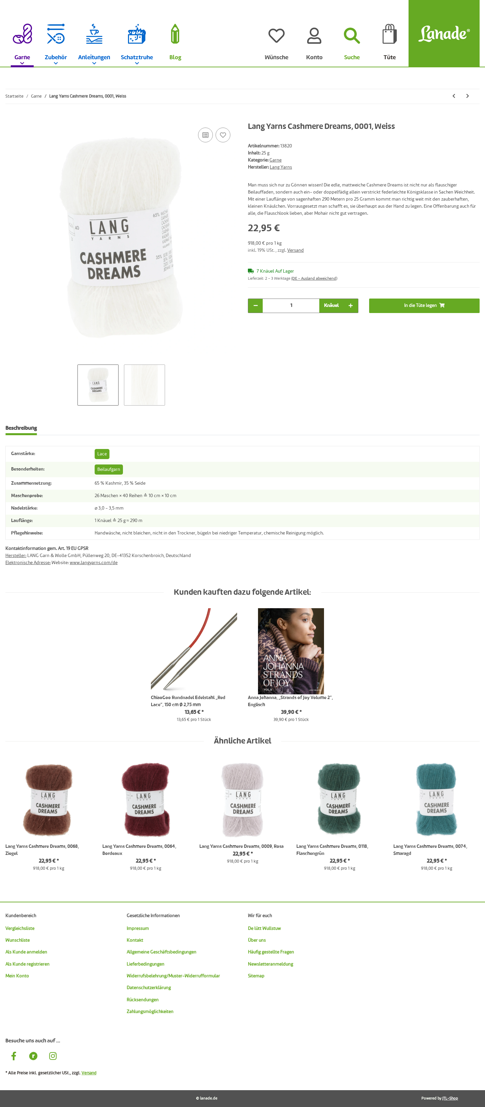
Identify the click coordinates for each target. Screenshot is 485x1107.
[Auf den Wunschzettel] (223, 135)
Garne (275, 160)
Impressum (138, 928)
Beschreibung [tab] (21, 428)
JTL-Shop (450, 1099)
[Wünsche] (276, 33)
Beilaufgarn (108, 469)
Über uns (257, 940)
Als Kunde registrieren (27, 964)
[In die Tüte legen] (10, 118)
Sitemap (256, 976)
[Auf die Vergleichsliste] (205, 135)
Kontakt (135, 940)
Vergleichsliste (19, 928)
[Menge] (291, 306)
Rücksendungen (143, 1000)
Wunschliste (17, 940)
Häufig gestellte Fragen (271, 952)
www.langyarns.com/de (94, 562)
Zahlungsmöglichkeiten (150, 1011)
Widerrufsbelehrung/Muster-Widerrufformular (173, 976)
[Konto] (314, 33)
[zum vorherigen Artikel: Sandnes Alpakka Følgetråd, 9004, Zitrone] (454, 96)
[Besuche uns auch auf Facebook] (13, 1057)
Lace (102, 454)
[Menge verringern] (255, 306)
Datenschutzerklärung (149, 987)
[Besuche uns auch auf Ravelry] (33, 1057)
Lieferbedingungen (145, 964)
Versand (295, 250)
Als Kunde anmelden (26, 952)
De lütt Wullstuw (264, 928)
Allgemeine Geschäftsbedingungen (161, 952)
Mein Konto (17, 976)
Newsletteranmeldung (270, 964)
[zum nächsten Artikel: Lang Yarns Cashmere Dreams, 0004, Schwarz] (468, 96)
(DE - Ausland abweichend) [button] (314, 279)
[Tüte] (389, 33)
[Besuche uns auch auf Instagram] (52, 1057)
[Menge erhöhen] (350, 306)
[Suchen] (351, 33)
